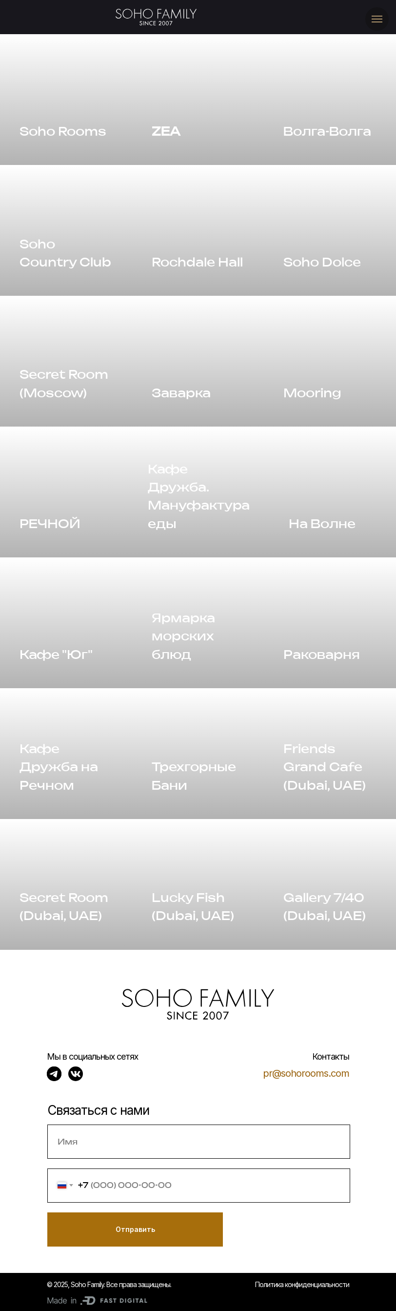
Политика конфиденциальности (302, 1284)
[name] (198, 1142)
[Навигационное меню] (377, 19)
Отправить (135, 1229)
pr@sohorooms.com (306, 1073)
